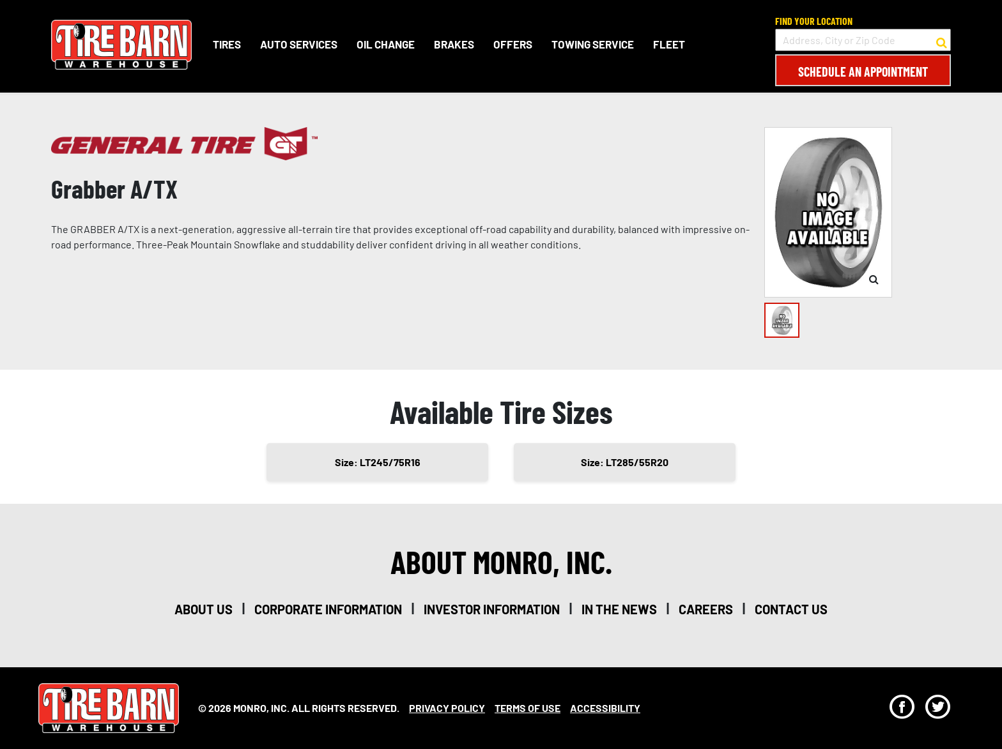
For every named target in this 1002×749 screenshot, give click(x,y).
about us (203, 609)
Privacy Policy (447, 708)
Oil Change (386, 44)
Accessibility (605, 708)
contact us (791, 609)
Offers (512, 44)
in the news (619, 609)
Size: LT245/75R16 (377, 462)
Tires (227, 44)
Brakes (454, 44)
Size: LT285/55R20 (624, 462)
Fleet (669, 44)
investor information (492, 609)
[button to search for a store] (941, 40)
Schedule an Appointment (863, 71)
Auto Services (298, 44)
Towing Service (592, 44)
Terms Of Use (527, 708)
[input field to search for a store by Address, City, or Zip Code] (863, 40)
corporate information (328, 609)
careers (706, 609)
